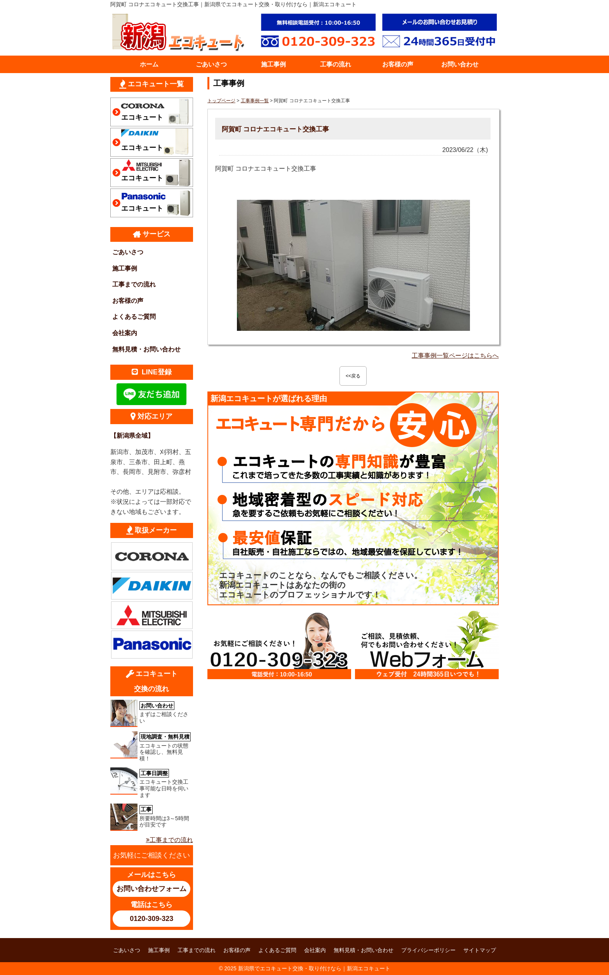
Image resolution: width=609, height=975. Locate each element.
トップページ (221, 100)
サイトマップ (479, 950)
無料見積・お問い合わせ (146, 349)
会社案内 (124, 333)
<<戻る (353, 376)
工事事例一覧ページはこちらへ (455, 355)
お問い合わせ (459, 64)
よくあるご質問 (134, 316)
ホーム (149, 64)
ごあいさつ (211, 64)
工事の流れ (335, 64)
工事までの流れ (134, 284)
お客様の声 (397, 64)
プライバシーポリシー (428, 950)
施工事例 (273, 64)
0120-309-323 (151, 919)
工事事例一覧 (255, 100)
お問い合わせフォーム (151, 889)
